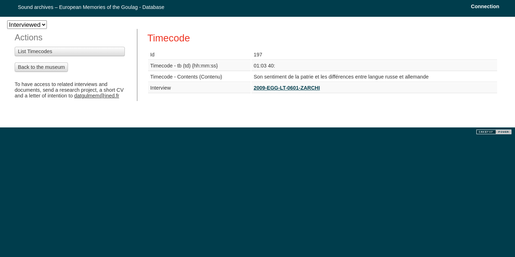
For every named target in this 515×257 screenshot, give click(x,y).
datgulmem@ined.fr (96, 96)
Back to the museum (41, 67)
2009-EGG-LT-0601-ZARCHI (287, 88)
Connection (485, 6)
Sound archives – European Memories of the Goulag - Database (91, 7)
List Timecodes (35, 51)
